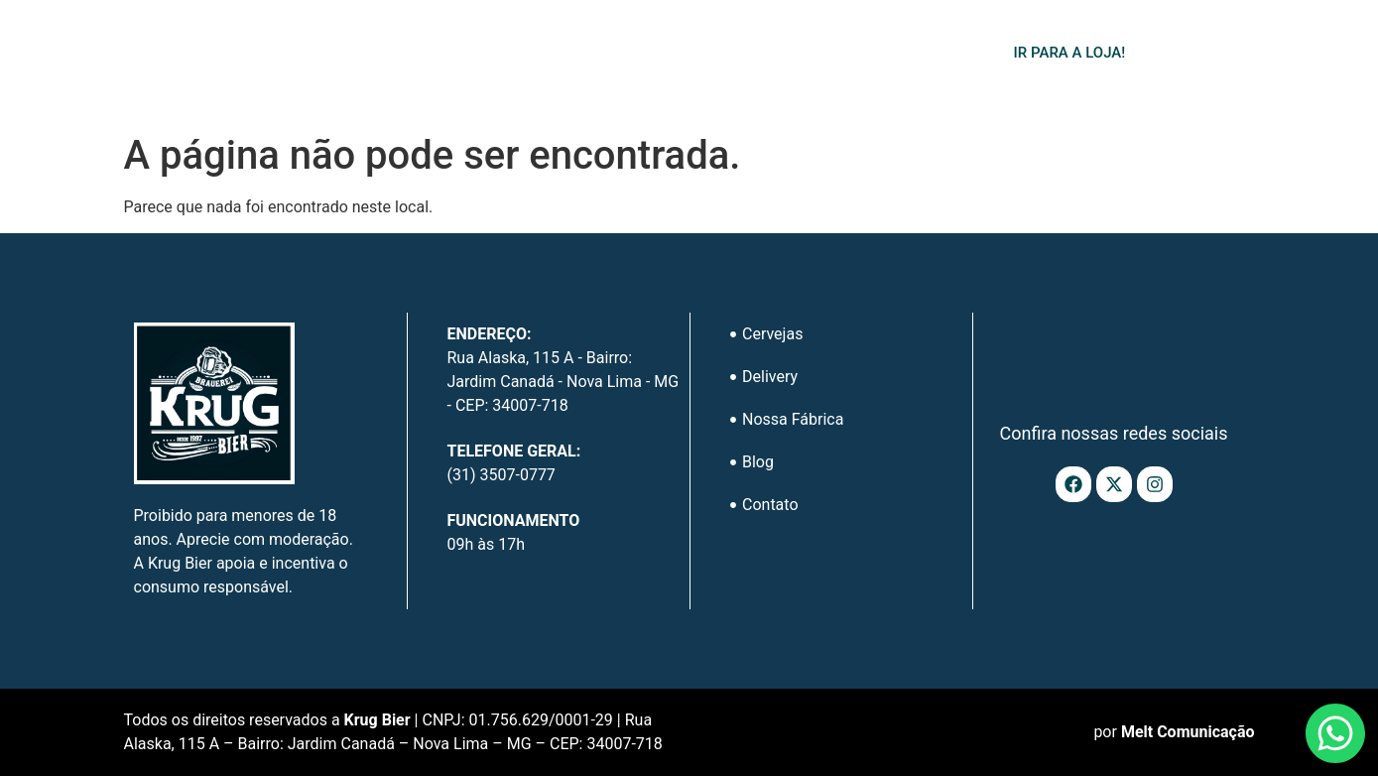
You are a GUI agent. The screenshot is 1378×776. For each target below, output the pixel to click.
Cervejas (469, 56)
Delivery (581, 56)
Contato (891, 56)
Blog (806, 56)
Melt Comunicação (1188, 731)
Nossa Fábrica (700, 56)
